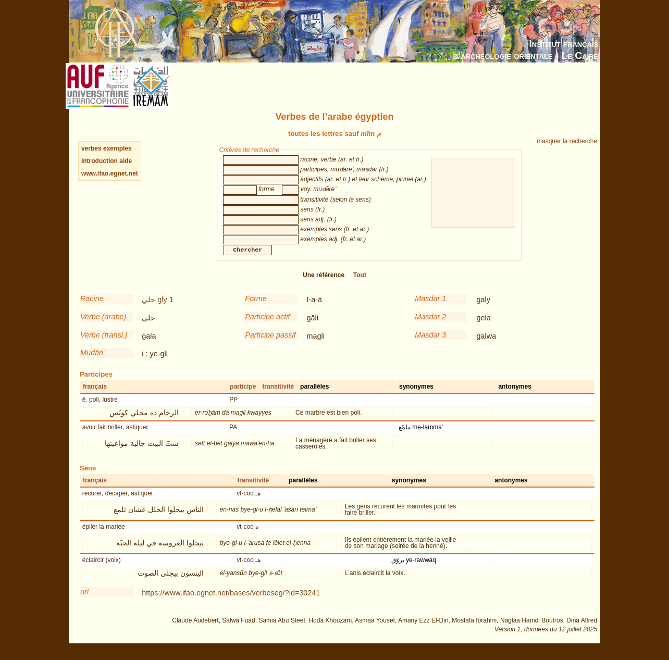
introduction (100, 161)
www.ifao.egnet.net (109, 173)
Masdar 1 (430, 309)
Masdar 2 (430, 327)
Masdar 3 (430, 345)
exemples (117, 148)
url (84, 602)
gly (162, 310)
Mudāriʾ (92, 363)
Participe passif (270, 345)
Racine (92, 309)
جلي (148, 310)
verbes (91, 148)
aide (125, 161)
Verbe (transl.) (104, 345)
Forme (256, 309)
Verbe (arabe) (103, 327)
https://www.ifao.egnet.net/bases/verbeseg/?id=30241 (231, 603)
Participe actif (267, 327)
